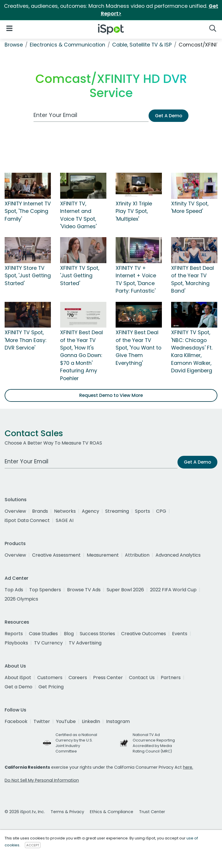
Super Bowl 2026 (125, 589)
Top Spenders (45, 589)
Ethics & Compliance (111, 812)
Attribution (137, 555)
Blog (69, 633)
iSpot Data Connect (27, 520)
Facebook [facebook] (16, 721)
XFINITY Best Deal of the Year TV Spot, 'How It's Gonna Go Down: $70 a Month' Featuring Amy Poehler (81, 355)
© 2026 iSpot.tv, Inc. (25, 812)
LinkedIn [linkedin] (91, 721)
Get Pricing (51, 686)
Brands (40, 511)
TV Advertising (85, 643)
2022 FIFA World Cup (173, 589)
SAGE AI (64, 520)
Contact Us (142, 677)
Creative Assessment (56, 555)
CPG (161, 511)
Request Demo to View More (111, 395)
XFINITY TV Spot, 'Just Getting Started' (79, 276)
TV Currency (48, 643)
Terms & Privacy (67, 812)
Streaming (117, 511)
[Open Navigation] (9, 28)
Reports (14, 633)
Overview (15, 511)
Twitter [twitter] (42, 721)
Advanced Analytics (178, 555)
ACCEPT (32, 845)
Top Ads (14, 589)
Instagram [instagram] (118, 721)
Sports (142, 511)
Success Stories (97, 633)
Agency (90, 511)
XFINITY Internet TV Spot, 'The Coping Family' (28, 211)
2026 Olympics (21, 599)
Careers (78, 677)
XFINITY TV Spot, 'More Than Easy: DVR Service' (25, 340)
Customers (49, 677)
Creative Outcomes (143, 633)
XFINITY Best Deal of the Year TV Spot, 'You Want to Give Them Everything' (138, 348)
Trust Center (152, 812)
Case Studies (43, 633)
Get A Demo (168, 115)
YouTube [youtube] (66, 721)
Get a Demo (18, 686)
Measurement (103, 555)
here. (188, 767)
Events (179, 633)
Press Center (108, 677)
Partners (171, 677)
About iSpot (18, 677)
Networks (65, 511)
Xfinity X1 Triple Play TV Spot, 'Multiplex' (134, 211)
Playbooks (16, 643)
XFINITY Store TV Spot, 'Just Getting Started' (28, 276)
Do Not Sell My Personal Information (42, 780)
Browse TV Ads (84, 589)
